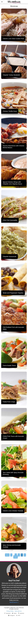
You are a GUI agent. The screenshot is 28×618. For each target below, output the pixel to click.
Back (7, 555)
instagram (11, 615)
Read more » (14, 602)
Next (15, 557)
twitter (14, 613)
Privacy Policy (10, 611)
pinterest (21, 613)
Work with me (18, 611)
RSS (18, 615)
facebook (7, 613)
